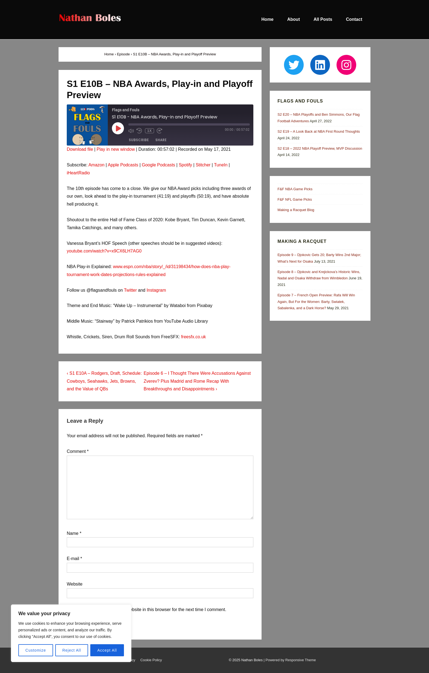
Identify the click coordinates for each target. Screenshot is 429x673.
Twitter (130, 290)
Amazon (96, 165)
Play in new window (116, 149)
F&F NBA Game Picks (294, 189)
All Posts (323, 19)
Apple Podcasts (123, 165)
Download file (80, 149)
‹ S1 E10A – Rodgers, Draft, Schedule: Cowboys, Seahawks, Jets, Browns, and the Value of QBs (104, 381)
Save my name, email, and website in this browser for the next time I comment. (149, 609)
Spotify (185, 165)
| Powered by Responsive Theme (290, 660)
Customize (35, 650)
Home (267, 19)
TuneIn (220, 165)
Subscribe (139, 140)
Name (73, 533)
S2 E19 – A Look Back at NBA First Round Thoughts (318, 131)
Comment (78, 451)
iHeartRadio (78, 173)
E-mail (73, 558)
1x (149, 131)
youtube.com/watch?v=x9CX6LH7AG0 (104, 251)
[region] (71, 633)
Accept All (107, 650)
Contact (354, 19)
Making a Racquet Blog (295, 210)
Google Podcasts (158, 165)
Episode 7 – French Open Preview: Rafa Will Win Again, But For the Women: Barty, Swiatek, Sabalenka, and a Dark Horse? (316, 301)
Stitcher (203, 165)
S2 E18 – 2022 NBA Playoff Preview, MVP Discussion (319, 148)
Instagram (156, 290)
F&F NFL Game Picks (294, 199)
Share (161, 140)
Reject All (71, 650)
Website (75, 584)
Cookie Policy (151, 660)
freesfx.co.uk (193, 336)
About (293, 19)
